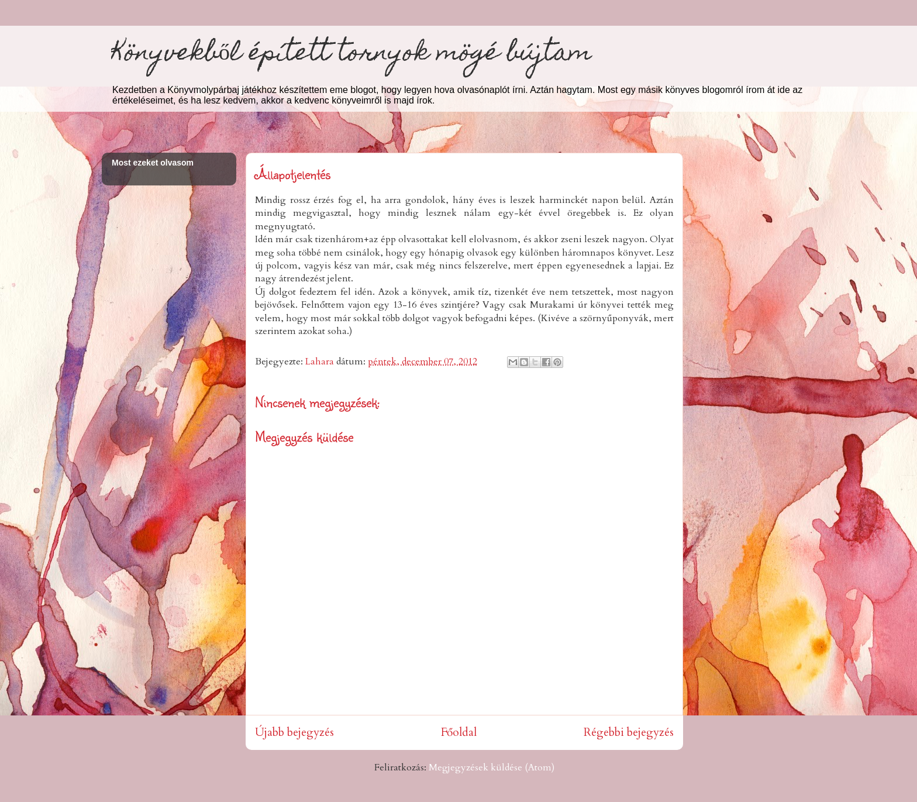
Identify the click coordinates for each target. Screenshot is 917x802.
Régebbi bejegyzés (629, 732)
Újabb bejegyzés (294, 732)
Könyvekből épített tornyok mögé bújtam (351, 54)
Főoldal (459, 732)
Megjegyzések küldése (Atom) (491, 767)
